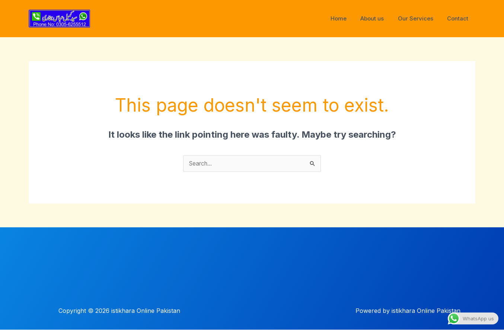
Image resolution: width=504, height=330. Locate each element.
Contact (459, 18)
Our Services (419, 18)
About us (379, 18)
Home (348, 18)
